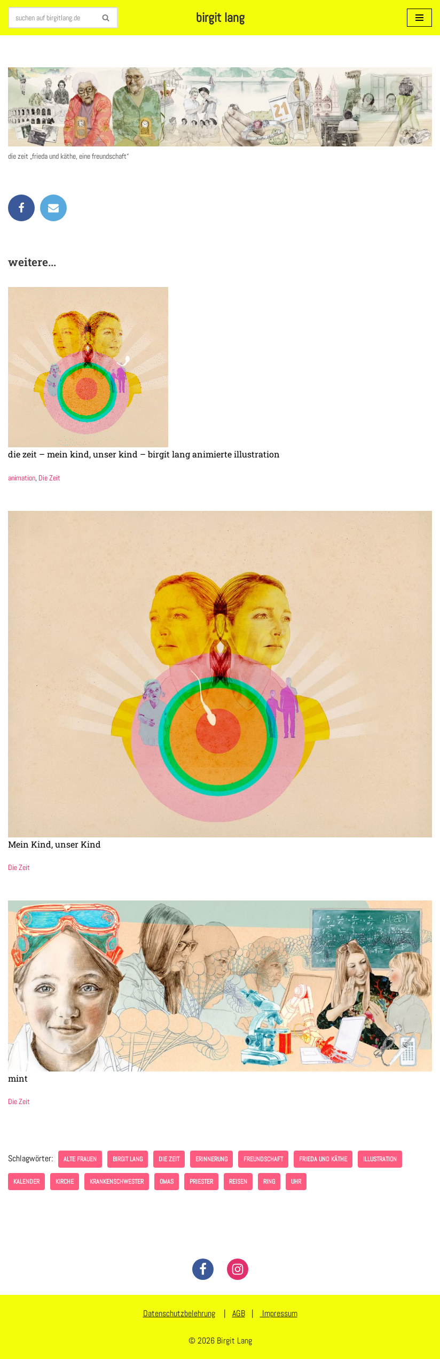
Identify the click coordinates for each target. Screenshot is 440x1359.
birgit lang (128, 1159)
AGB (238, 1313)
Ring (269, 1181)
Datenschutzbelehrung (179, 1313)
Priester (201, 1181)
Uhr (296, 1181)
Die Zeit (49, 478)
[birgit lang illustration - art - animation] (220, 17)
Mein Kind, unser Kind (54, 844)
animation (21, 478)
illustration (380, 1159)
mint (18, 1078)
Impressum (278, 1313)
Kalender (26, 1181)
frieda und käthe (323, 1159)
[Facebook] (203, 1269)
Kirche (65, 1181)
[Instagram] (237, 1269)
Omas (167, 1181)
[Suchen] (51, 17)
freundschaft (263, 1159)
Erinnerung (211, 1159)
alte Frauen (80, 1159)
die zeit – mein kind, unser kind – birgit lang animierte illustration (144, 454)
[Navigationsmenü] (419, 18)
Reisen (238, 1181)
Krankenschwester (117, 1181)
